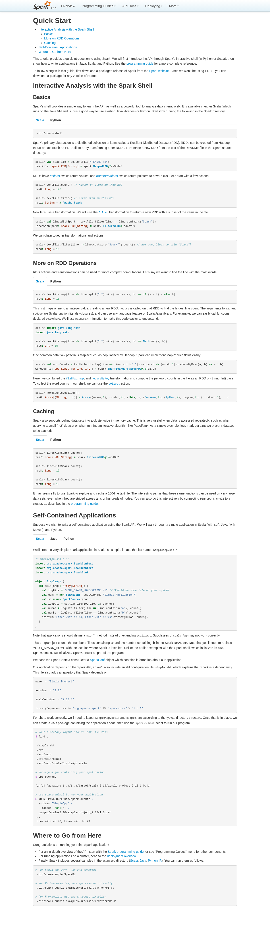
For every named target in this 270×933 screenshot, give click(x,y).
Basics (48, 34)
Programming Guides (99, 6)
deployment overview (121, 870)
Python (153, 875)
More (174, 6)
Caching (50, 43)
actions (55, 176)
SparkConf (97, 669)
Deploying (153, 6)
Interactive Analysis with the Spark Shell (66, 29)
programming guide (140, 63)
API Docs (130, 6)
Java (143, 875)
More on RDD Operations (61, 38)
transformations (107, 176)
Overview (68, 6)
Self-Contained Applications (58, 47)
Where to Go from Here (55, 52)
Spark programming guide (126, 866)
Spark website (159, 71)
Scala (134, 875)
